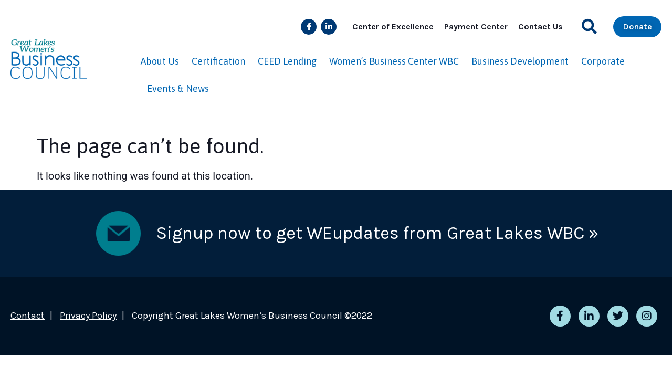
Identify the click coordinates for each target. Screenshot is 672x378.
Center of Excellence (393, 27)
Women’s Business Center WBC (394, 61)
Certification (218, 61)
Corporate (603, 61)
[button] (589, 26)
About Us (160, 61)
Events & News (178, 88)
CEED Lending (287, 61)
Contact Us (540, 27)
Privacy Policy (88, 315)
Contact (27, 315)
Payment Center (476, 27)
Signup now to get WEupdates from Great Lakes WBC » (377, 233)
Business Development (520, 61)
